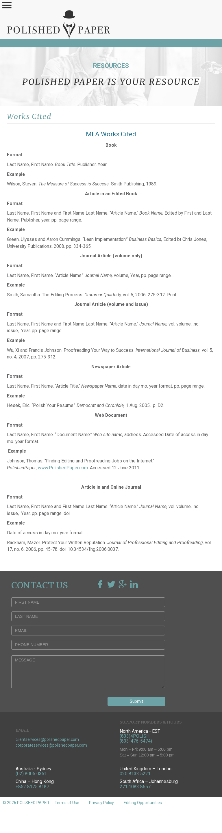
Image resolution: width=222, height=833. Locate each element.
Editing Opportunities (143, 802)
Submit (136, 701)
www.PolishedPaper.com (63, 468)
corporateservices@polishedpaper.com (51, 745)
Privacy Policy (101, 802)
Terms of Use (67, 802)
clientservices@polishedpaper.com (47, 739)
